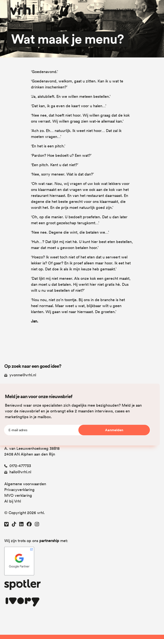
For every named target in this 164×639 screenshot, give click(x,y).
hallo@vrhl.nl (17, 472)
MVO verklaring (18, 495)
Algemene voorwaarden (25, 484)
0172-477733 (17, 465)
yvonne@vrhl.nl (20, 375)
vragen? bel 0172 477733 (124, 10)
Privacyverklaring (19, 489)
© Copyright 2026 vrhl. (24, 512)
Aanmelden (114, 430)
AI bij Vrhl (12, 501)
